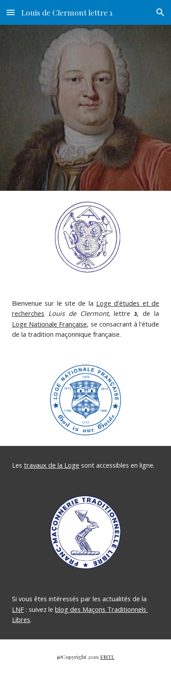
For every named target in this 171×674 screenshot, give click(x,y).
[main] (85, 319)
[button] (10, 12)
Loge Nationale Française (49, 323)
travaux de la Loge (51, 465)
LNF (18, 609)
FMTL (107, 656)
